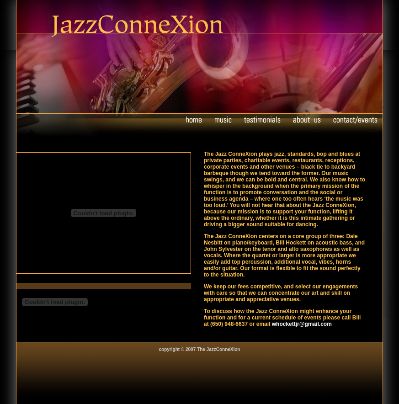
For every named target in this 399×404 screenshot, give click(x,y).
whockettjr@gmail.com (302, 324)
